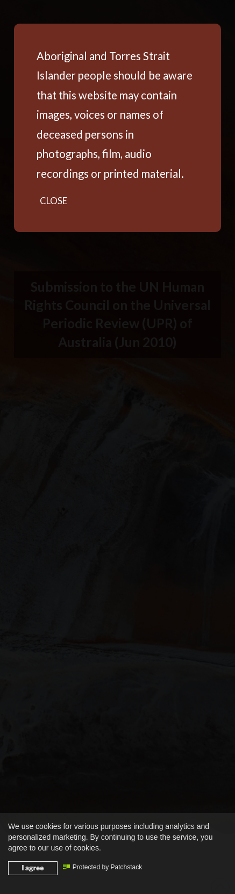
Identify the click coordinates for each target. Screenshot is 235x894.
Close (53, 200)
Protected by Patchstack (102, 867)
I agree (33, 868)
